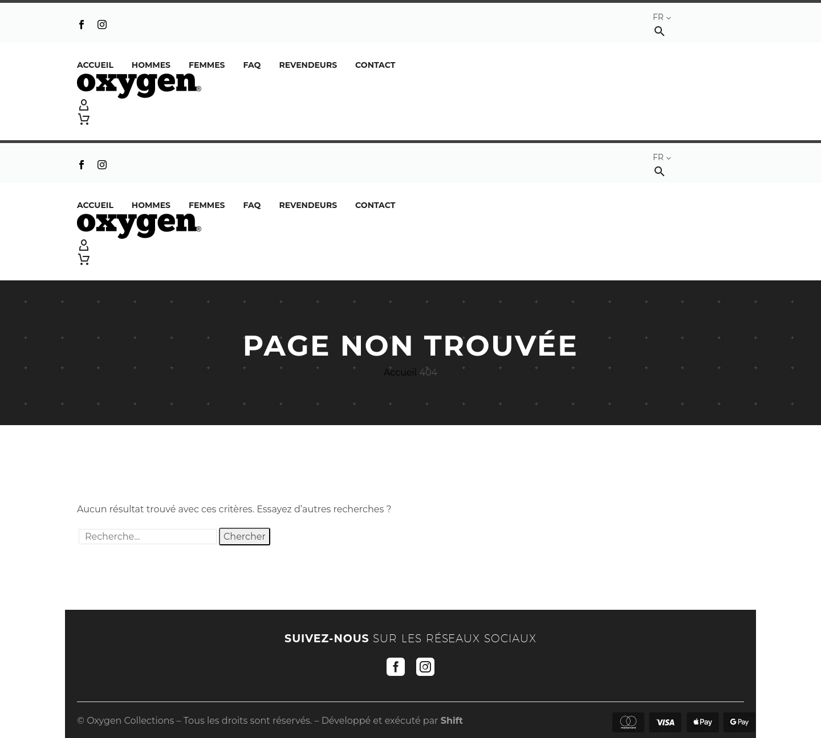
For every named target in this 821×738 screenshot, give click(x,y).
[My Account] (410, 105)
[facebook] (396, 667)
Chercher (244, 536)
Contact (375, 65)
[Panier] (84, 119)
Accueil (95, 65)
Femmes (207, 65)
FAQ (252, 65)
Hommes (151, 65)
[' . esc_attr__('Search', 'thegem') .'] (148, 536)
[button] (659, 31)
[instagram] (425, 667)
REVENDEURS (308, 65)
